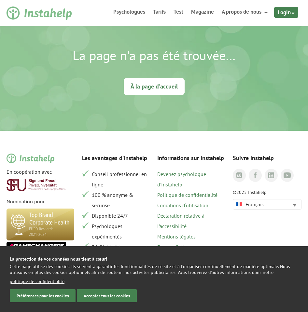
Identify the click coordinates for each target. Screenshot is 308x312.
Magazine (202, 11)
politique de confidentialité (37, 281)
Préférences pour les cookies (43, 296)
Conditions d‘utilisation (182, 205)
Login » (286, 12)
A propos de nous (241, 11)
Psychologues (129, 11)
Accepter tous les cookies (107, 296)
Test (178, 11)
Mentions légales (176, 236)
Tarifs (159, 11)
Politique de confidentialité (187, 195)
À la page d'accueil (154, 86)
